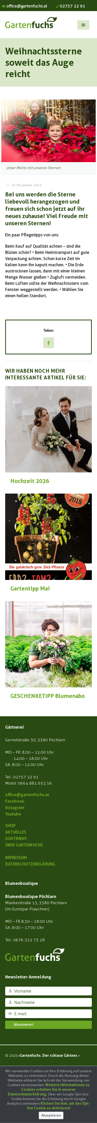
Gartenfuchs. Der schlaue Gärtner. (49, 1055)
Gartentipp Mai (30, 588)
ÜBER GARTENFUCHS (24, 844)
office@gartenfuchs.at (26, 6)
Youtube (13, 814)
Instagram (15, 807)
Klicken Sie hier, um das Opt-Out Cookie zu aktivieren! (58, 1105)
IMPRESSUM (16, 857)
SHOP (10, 825)
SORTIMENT (16, 838)
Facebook (14, 801)
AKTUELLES (15, 832)
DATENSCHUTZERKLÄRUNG (30, 864)
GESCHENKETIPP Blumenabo (47, 696)
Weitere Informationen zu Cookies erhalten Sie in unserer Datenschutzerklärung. (48, 1089)
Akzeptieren (51, 1115)
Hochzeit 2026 (29, 481)
